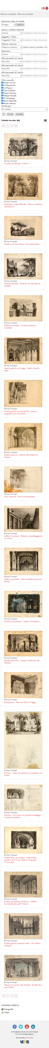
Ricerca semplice (8, 14)
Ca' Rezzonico (9, 85)
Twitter (21, 1026)
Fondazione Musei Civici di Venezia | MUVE (12, 6)
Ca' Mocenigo (9, 98)
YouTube (27, 1026)
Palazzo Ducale (9, 96)
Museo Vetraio (9, 103)
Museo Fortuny (9, 93)
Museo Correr (9, 83)
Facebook (14, 1026)
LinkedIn (33, 1026)
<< (3, 126)
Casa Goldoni (9, 91)
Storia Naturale (9, 101)
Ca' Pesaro (8, 88)
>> (16, 126)
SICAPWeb (29, 1038)
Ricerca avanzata (25, 14)
